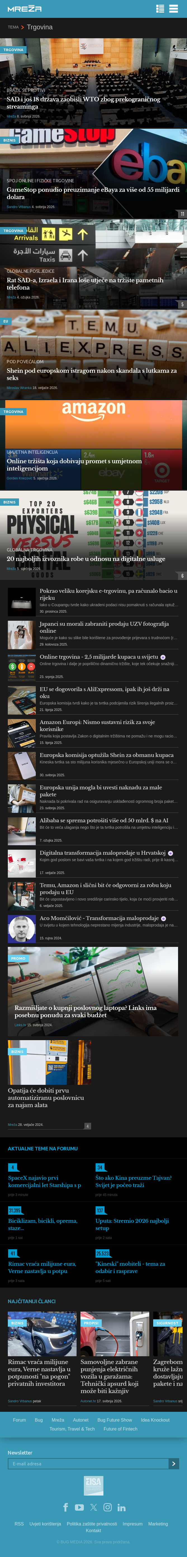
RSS (19, 1524)
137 (99, 1210)
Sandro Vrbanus (19, 207)
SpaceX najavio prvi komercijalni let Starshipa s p (44, 1181)
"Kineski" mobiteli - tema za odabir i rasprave (130, 1267)
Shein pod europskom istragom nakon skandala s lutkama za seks (92, 374)
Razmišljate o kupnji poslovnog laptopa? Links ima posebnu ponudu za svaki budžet (86, 1012)
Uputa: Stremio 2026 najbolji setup (132, 1224)
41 (11, 1253)
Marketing (158, 1524)
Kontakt (93, 1530)
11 (181, 214)
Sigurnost (167, 1323)
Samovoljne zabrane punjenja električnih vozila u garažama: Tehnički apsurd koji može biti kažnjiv (110, 1376)
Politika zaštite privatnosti (92, 1524)
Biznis (9, 140)
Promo (18, 958)
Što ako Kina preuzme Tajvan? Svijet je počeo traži (134, 1181)
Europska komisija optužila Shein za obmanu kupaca (107, 755)
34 (99, 1167)
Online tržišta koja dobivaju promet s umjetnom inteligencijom (74, 465)
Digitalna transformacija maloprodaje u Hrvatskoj (106, 853)
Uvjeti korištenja (45, 1524)
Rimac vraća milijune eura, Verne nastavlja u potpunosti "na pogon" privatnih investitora (39, 1373)
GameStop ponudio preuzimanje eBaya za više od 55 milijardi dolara (93, 193)
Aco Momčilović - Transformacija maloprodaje (103, 918)
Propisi (91, 1323)
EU (5, 321)
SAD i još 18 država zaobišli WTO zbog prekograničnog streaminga (83, 103)
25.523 (102, 1253)
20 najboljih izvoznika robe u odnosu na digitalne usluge (86, 559)
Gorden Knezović (19, 478)
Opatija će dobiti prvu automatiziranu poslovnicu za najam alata (46, 1098)
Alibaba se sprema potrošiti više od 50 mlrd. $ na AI (104, 821)
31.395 (14, 1210)
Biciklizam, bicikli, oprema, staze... (42, 1224)
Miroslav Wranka (19, 388)
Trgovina (13, 50)
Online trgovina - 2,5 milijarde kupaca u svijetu (102, 657)
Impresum (133, 1524)
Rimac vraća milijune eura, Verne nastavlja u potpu (42, 1267)
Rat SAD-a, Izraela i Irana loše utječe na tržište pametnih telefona (85, 284)
